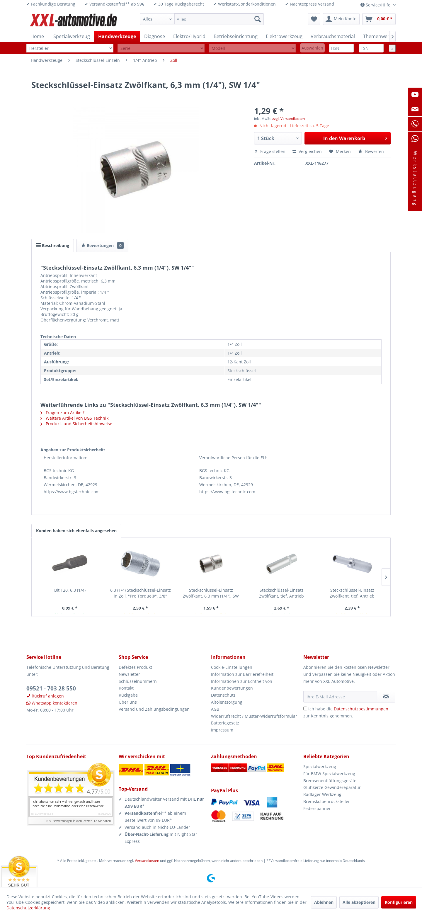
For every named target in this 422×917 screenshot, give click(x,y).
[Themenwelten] (379, 36)
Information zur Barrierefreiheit (242, 674)
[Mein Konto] (341, 19)
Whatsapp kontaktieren (51, 703)
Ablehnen (323, 902)
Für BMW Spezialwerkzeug (329, 773)
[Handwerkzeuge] (117, 36)
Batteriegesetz (225, 723)
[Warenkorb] (379, 19)
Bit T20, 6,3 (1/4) (70, 590)
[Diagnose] (154, 36)
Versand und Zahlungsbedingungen (154, 709)
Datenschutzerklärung (28, 908)
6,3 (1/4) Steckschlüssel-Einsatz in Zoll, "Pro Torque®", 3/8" (140, 593)
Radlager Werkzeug (322, 794)
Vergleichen (307, 151)
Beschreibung (52, 245)
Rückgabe (128, 695)
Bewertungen (102, 245)
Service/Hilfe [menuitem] (376, 5)
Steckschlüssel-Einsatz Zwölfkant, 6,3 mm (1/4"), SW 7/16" (211, 593)
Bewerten (371, 151)
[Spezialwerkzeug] (71, 36)
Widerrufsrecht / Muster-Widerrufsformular (254, 716)
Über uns (128, 702)
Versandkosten (147, 860)
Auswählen (312, 48)
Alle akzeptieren (359, 902)
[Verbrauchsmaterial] (333, 36)
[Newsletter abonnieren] (386, 696)
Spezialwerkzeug (319, 766)
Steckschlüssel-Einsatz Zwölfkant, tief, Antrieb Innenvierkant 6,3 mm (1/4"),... (281, 593)
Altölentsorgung (226, 702)
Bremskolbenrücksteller (326, 801)
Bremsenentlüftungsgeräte (329, 780)
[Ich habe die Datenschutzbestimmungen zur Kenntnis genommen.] (305, 708)
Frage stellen (270, 151)
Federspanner (317, 808)
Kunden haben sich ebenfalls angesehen (76, 530)
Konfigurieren (399, 902)
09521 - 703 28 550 (51, 688)
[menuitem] (202, 19)
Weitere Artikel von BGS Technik (74, 418)
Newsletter (129, 674)
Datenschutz (223, 695)
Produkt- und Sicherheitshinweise (76, 423)
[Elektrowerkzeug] (284, 36)
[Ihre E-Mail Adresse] (340, 696)
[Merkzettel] (314, 19)
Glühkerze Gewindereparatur (332, 787)
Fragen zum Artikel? (62, 412)
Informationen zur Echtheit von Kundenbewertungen (241, 684)
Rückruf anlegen (45, 696)
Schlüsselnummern (138, 681)
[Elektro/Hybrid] (189, 36)
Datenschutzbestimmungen (361, 709)
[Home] (37, 36)
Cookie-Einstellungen (231, 667)
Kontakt (126, 688)
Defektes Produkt (135, 667)
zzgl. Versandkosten (288, 118)
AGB (215, 709)
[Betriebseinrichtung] (236, 36)
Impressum (222, 730)
